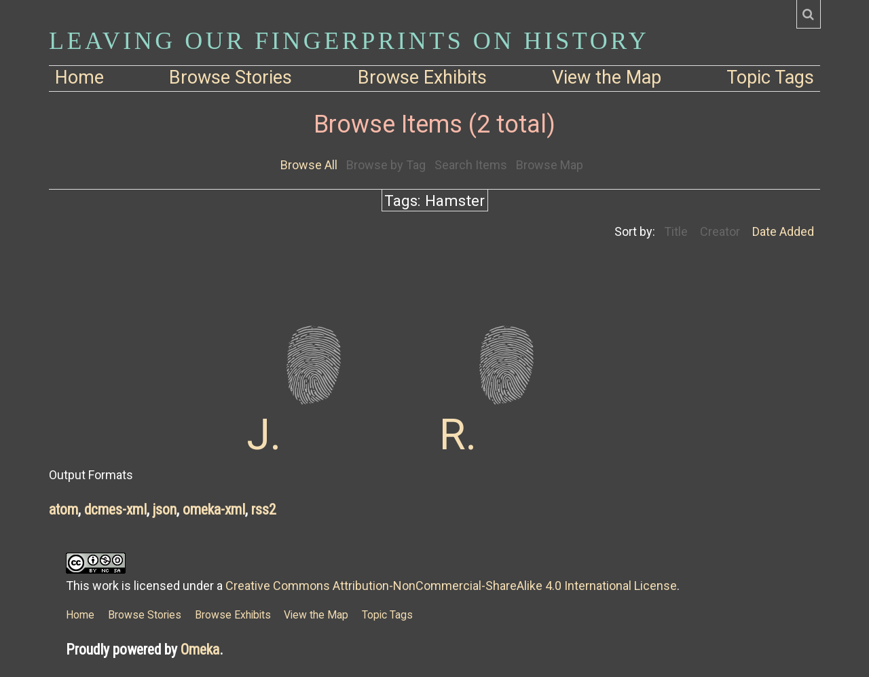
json (165, 509)
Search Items (470, 165)
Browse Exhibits (422, 77)
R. (458, 434)
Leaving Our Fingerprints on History (349, 41)
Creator (720, 231)
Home (79, 77)
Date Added (783, 231)
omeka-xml (214, 509)
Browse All (308, 165)
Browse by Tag (386, 165)
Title (676, 231)
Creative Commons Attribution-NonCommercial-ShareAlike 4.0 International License (451, 585)
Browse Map (549, 165)
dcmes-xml (115, 509)
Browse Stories (230, 77)
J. (263, 434)
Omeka (200, 649)
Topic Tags (770, 77)
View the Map (606, 77)
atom (63, 509)
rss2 (263, 509)
